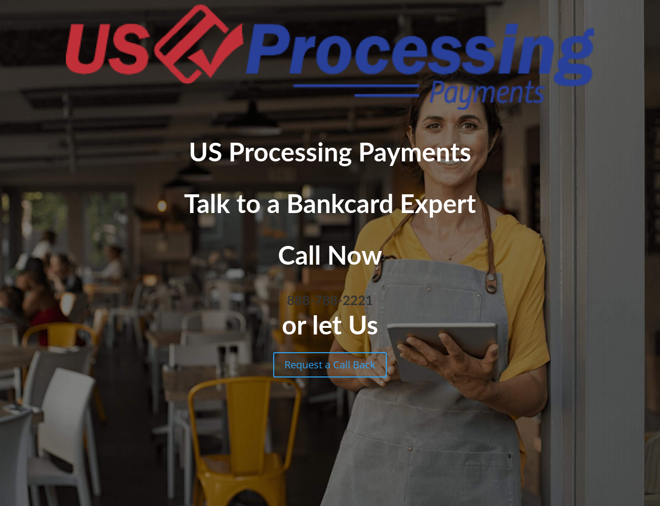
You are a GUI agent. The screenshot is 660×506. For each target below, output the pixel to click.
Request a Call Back (330, 364)
